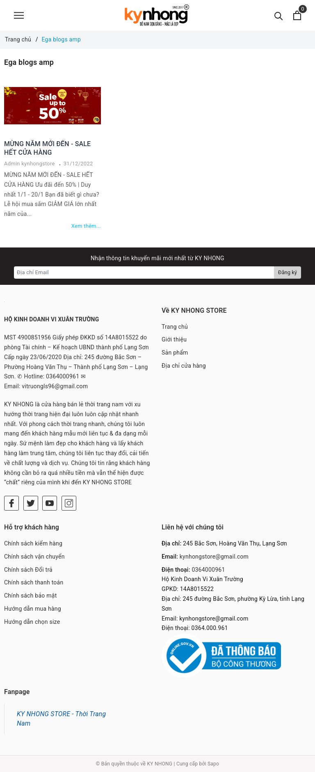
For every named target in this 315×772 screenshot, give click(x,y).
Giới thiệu (174, 339)
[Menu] (19, 15)
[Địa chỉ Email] (144, 272)
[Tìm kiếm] (278, 15)
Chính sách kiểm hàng (33, 543)
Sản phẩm (175, 352)
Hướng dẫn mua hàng (32, 608)
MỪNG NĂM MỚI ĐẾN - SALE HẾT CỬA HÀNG (47, 148)
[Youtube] (49, 503)
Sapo (213, 764)
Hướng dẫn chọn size (32, 622)
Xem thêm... (86, 226)
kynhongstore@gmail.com (214, 556)
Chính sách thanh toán (33, 582)
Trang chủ (175, 326)
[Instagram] (69, 503)
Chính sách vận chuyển (34, 556)
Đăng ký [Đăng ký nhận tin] (287, 272)
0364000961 (208, 569)
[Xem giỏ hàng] (297, 15)
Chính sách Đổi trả (28, 569)
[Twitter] (30, 503)
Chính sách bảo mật (30, 595)
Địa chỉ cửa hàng (184, 365)
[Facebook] (11, 503)
